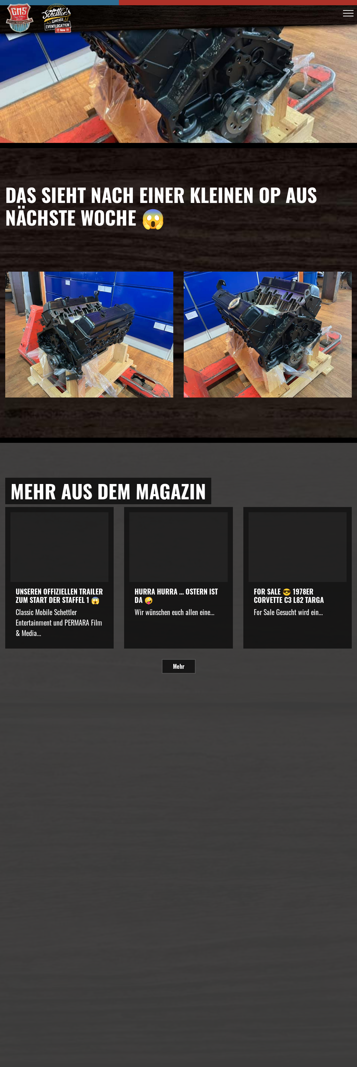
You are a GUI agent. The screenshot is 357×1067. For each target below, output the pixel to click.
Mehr (178, 666)
